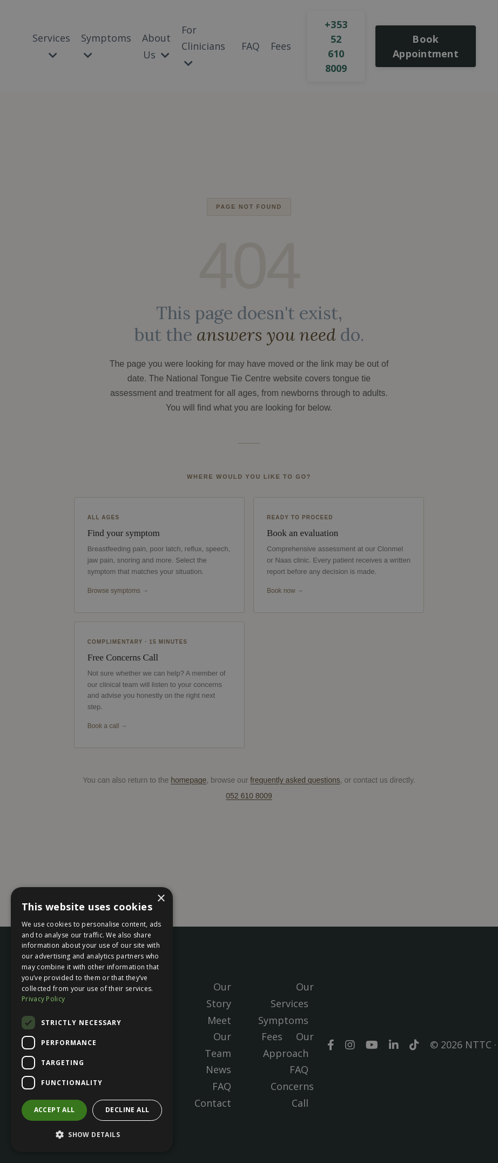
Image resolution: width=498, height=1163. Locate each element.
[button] (92, 1134)
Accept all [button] (54, 1109)
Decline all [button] (127, 1109)
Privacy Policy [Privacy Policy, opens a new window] (43, 998)
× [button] (161, 899)
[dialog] (92, 1019)
